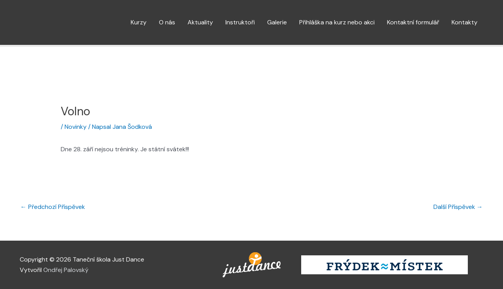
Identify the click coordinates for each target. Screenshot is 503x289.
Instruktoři (240, 22)
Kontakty (464, 22)
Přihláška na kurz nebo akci (337, 22)
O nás (167, 22)
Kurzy (139, 22)
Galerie (277, 22)
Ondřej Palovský (66, 270)
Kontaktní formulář (413, 22)
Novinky (76, 127)
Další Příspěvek (458, 207)
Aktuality (200, 22)
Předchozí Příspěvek (52, 207)
